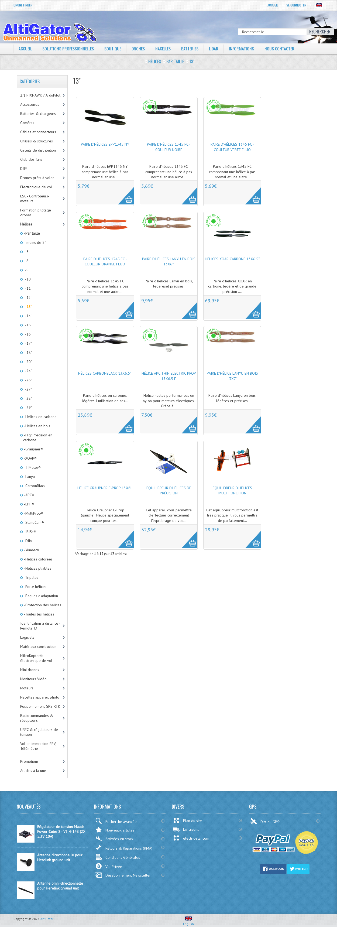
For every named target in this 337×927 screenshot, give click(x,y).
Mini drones (29, 669)
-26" (27, 380)
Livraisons (186, 829)
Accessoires (29, 104)
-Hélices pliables (37, 568)
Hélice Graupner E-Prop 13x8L (104, 487)
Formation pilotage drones (35, 212)
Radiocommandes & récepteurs (36, 718)
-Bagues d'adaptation (40, 595)
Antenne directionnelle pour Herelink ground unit (59, 857)
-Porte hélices (34, 586)
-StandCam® (33, 522)
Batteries (190, 48)
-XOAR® (30, 458)
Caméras (27, 122)
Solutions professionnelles (68, 48)
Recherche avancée (116, 821)
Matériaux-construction (38, 646)
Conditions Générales (117, 857)
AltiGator (46, 919)
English (188, 922)
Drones (138, 48)
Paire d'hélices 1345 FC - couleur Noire (168, 147)
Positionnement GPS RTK (40, 706)
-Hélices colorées (38, 559)
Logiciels (27, 637)
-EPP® (28, 504)
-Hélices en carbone (40, 416)
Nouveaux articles (114, 830)
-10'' (27, 279)
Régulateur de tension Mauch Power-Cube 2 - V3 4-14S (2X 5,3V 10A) (61, 831)
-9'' (26, 270)
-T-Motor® (32, 467)
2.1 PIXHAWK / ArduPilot (40, 95)
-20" (27, 361)
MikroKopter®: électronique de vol (36, 658)
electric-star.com (191, 838)
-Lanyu (29, 476)
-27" (27, 389)
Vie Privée (108, 866)
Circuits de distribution (38, 150)
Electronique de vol (36, 186)
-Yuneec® (31, 550)
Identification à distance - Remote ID (40, 626)
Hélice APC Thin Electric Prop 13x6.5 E (169, 376)
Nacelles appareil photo (39, 697)
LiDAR (214, 48)
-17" (27, 343)
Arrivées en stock (114, 838)
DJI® (23, 168)
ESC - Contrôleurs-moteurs (34, 198)
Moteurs (26, 688)
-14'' (27, 315)
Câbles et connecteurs (38, 131)
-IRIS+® (29, 531)
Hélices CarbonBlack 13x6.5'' (105, 373)
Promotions (29, 761)
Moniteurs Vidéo (33, 678)
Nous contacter (280, 48)
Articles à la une (33, 770)
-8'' (26, 260)
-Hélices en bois (36, 425)
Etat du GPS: (265, 821)
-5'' (26, 251)
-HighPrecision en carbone (37, 437)
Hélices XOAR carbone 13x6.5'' (232, 258)
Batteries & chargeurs (38, 113)
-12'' (27, 297)
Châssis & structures (36, 141)
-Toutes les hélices (38, 614)
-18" (27, 352)
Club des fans (31, 159)
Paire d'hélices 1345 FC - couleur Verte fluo (232, 147)
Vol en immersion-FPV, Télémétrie (38, 746)
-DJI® (27, 540)
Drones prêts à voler (37, 177)
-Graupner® (33, 449)
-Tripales (30, 577)
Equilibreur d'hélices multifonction (232, 490)
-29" (27, 407)
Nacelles (163, 48)
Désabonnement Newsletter (123, 875)
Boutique (112, 48)
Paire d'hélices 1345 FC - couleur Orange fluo (105, 261)
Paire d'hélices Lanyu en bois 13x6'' (168, 261)
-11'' (27, 288)
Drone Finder (22, 5)
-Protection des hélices (42, 605)
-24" (27, 370)
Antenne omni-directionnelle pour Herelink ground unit (60, 886)
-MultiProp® (33, 513)
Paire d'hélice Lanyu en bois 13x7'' (232, 376)
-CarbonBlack (34, 485)
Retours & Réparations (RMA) (123, 847)
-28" (27, 398)
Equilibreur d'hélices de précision (168, 490)
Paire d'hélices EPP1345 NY (105, 144)
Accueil (272, 5)
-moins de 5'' (34, 242)
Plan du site (187, 820)
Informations (242, 48)
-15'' (27, 325)
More (123, 192)
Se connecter (296, 5)
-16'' (27, 334)
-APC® (28, 494)
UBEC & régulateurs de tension (39, 732)
